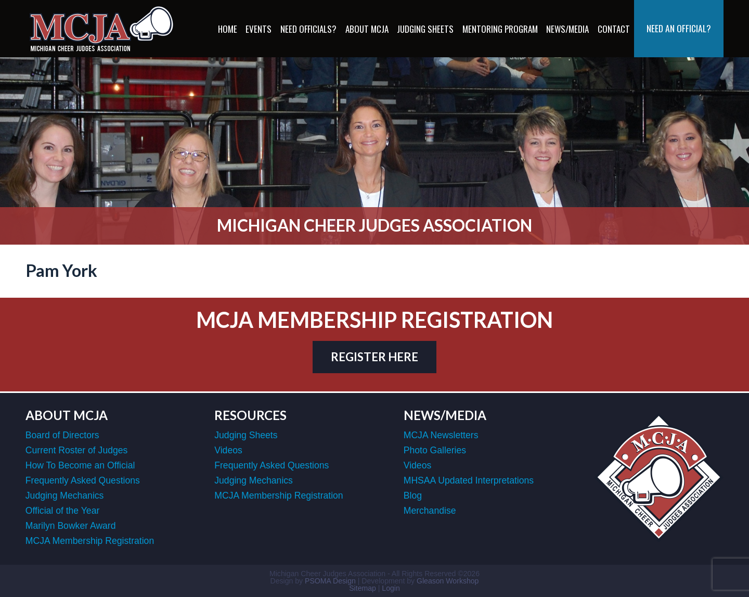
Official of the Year (62, 510)
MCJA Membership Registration (89, 541)
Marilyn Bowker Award (70, 525)
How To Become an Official (80, 465)
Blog (413, 495)
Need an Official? (679, 28)
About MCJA (367, 28)
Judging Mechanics (64, 495)
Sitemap (362, 588)
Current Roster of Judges (76, 450)
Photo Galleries (435, 450)
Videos (228, 450)
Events (259, 28)
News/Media (567, 28)
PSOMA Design (330, 581)
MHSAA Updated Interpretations (469, 480)
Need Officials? (308, 28)
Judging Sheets (425, 28)
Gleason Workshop (448, 581)
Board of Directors (62, 435)
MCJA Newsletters (441, 435)
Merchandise (430, 510)
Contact (614, 28)
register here (374, 357)
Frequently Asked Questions (82, 480)
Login (390, 588)
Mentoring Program (500, 28)
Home (227, 28)
